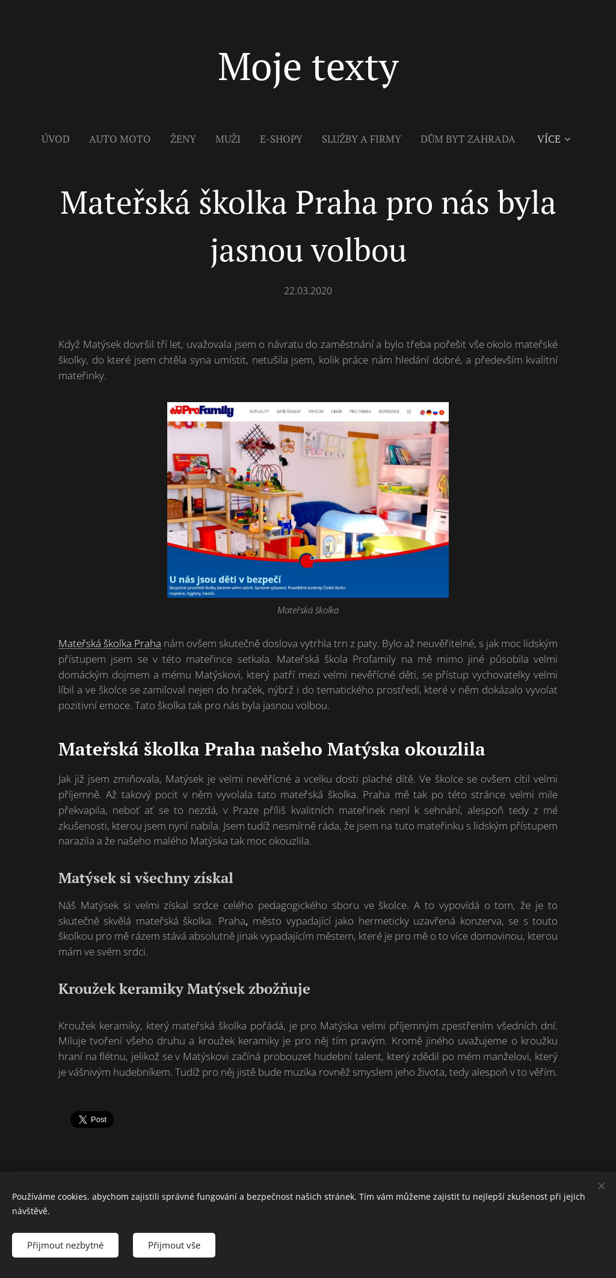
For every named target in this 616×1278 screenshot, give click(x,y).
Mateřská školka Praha (109, 643)
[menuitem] (60, 139)
